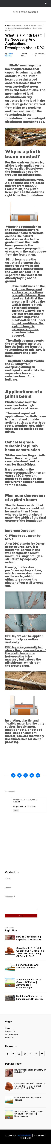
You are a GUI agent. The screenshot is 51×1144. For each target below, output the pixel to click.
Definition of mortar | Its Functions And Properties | (30, 999)
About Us (9, 1037)
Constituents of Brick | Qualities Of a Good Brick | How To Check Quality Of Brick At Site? (30, 952)
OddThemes (25, 1135)
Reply (16, 810)
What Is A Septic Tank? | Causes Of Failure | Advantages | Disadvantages (29, 983)
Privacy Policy (11, 1034)
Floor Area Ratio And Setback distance (27, 966)
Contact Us (10, 1031)
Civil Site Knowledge (25, 11)
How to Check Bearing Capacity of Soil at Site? (29, 938)
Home (7, 25)
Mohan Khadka (9, 55)
